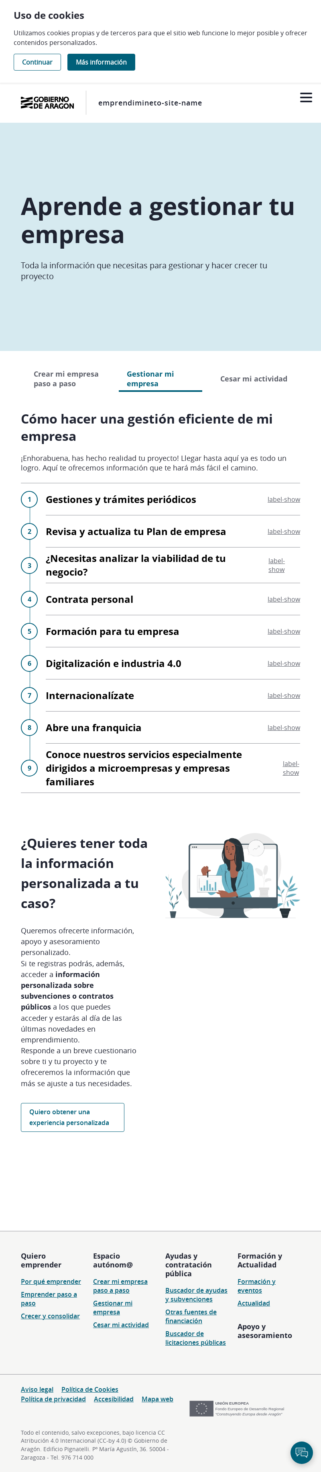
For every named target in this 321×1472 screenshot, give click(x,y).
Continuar (37, 62)
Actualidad (254, 1303)
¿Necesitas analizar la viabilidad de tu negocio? (173, 629)
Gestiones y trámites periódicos (173, 563)
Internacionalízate (173, 759)
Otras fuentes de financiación (191, 1316)
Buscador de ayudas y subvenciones (196, 1295)
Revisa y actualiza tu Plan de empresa (173, 595)
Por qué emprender (51, 1281)
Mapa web (157, 1399)
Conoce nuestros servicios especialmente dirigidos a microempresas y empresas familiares (173, 832)
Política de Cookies (89, 1389)
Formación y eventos (257, 1286)
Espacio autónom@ (113, 1260)
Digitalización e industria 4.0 (173, 727)
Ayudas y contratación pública (188, 1264)
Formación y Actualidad (260, 1260)
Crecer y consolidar (50, 1316)
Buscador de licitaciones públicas (195, 1338)
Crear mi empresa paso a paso (66, 443)
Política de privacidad (53, 1399)
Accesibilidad (114, 1399)
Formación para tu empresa (173, 695)
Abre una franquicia (173, 792)
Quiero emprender (41, 1260)
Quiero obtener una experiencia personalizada (69, 1182)
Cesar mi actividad (253, 443)
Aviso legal (37, 1389)
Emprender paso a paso (49, 1299)
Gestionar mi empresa (112, 1307)
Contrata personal (173, 663)
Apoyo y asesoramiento (265, 1331)
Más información (101, 62)
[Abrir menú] (306, 98)
